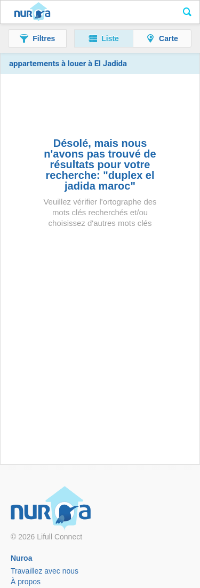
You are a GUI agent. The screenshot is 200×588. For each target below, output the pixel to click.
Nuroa (32, 12)
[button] (37, 38)
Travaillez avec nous (44, 571)
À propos (26, 581)
